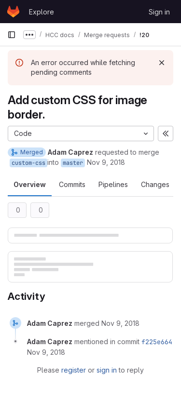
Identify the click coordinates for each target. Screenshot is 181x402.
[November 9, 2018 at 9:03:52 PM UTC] (46, 352)
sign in (107, 370)
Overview (30, 184)
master (73, 163)
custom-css (28, 163)
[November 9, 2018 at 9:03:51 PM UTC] (120, 323)
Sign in (159, 12)
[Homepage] (13, 11)
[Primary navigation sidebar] (11, 34)
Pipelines (113, 184)
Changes (155, 184)
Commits (72, 184)
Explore (41, 12)
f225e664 (156, 341)
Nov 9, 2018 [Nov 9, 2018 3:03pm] (106, 162)
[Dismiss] (161, 62)
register (73, 370)
